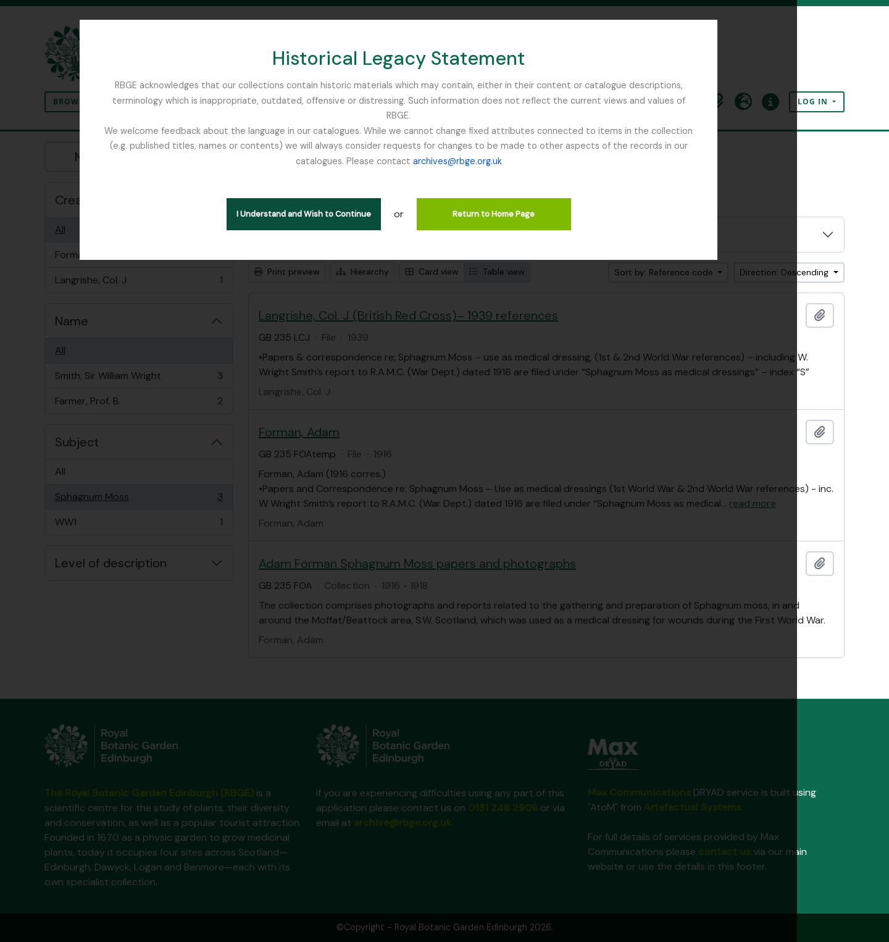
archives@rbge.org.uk (444, 145)
